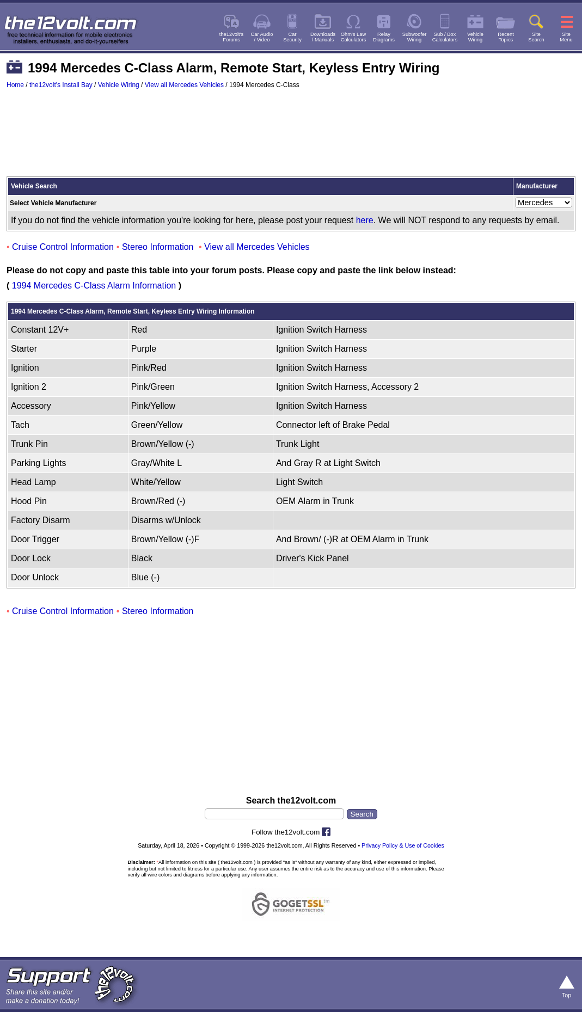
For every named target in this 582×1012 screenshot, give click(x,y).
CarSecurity (292, 37)
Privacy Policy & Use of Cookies (403, 845)
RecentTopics (506, 37)
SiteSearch (536, 37)
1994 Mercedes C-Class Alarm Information (94, 285)
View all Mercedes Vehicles (184, 85)
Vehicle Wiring (118, 85)
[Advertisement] (291, 137)
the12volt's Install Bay (61, 85)
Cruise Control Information (63, 247)
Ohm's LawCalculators (353, 37)
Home (15, 85)
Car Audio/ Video (262, 37)
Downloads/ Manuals (322, 37)
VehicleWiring (475, 37)
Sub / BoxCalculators (445, 37)
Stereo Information (158, 247)
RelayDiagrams (384, 37)
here (364, 220)
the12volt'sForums (231, 37)
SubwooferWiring (414, 37)
